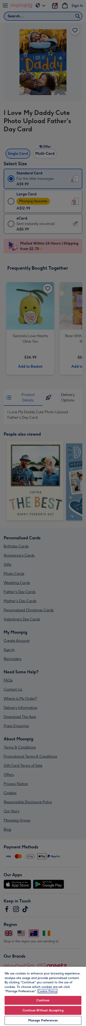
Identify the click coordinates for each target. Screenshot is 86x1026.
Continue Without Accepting (42, 1010)
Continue (42, 1000)
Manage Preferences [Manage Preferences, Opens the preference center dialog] (43, 1020)
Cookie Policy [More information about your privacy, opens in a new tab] (47, 991)
